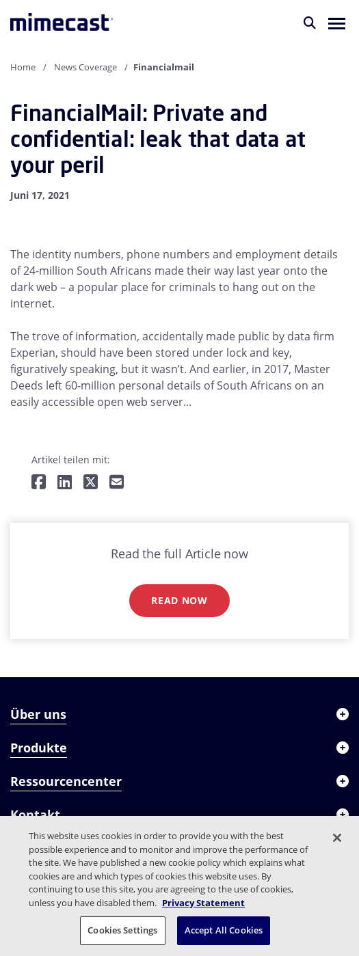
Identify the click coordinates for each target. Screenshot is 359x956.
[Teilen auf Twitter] (90, 482)
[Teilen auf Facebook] (38, 482)
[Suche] (310, 22)
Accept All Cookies (224, 930)
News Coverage (85, 67)
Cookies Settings (122, 930)
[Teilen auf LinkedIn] (64, 482)
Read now (179, 600)
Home (23, 67)
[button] (337, 22)
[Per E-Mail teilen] (116, 482)
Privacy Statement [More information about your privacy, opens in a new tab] (203, 903)
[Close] (337, 838)
